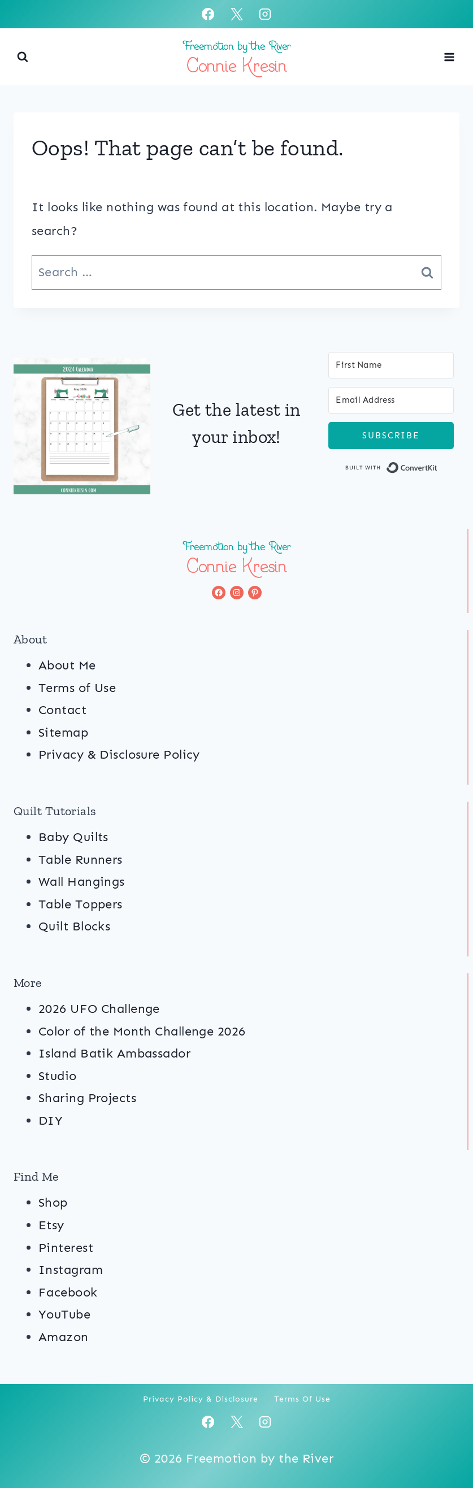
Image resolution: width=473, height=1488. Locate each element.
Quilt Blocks (74, 926)
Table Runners (80, 859)
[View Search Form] (23, 57)
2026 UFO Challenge (99, 1008)
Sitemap (63, 732)
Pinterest (65, 1247)
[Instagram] (265, 14)
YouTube (64, 1314)
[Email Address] (391, 400)
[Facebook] (208, 14)
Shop (53, 1202)
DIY (50, 1120)
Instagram (70, 1269)
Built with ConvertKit (437, 469)
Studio (57, 1076)
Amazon (63, 1337)
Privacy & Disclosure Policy (119, 754)
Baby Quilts (73, 837)
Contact (62, 709)
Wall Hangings (81, 881)
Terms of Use (77, 687)
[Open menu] (449, 57)
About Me (67, 665)
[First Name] (391, 365)
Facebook (68, 1292)
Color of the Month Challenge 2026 (142, 1031)
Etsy (51, 1225)
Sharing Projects (87, 1098)
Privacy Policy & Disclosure (200, 1399)
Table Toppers (80, 904)
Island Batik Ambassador (114, 1053)
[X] (236, 14)
